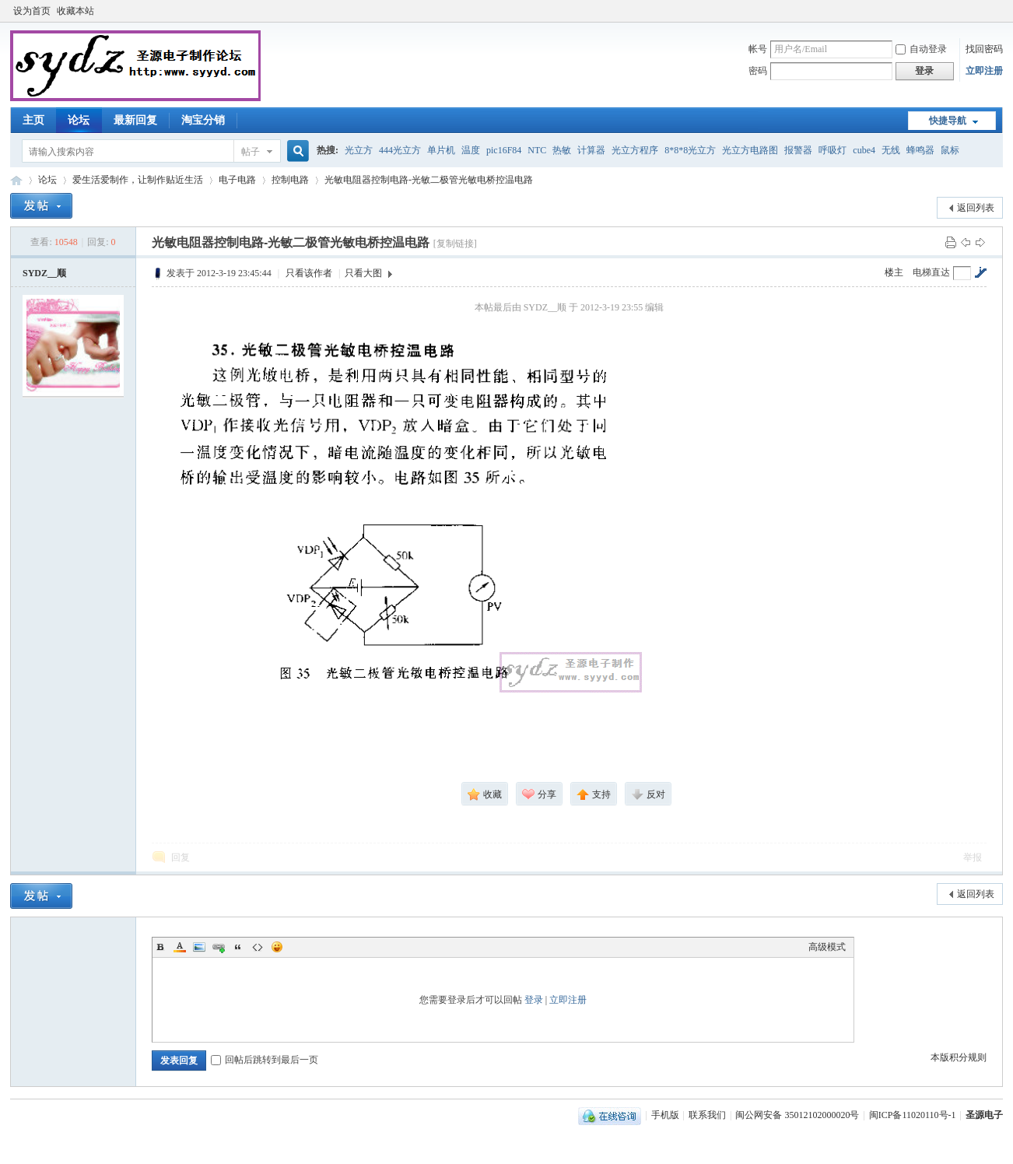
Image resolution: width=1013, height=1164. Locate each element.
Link (218, 947)
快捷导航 (947, 120)
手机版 (665, 1115)
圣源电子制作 (16, 180)
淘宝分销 (203, 120)
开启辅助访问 (999, 11)
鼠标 (950, 150)
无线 (891, 150)
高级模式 (827, 946)
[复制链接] (455, 243)
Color (180, 947)
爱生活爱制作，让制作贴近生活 (137, 179)
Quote (238, 947)
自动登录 (921, 49)
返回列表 (975, 207)
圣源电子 (984, 1115)
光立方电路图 (750, 150)
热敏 (561, 150)
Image (199, 947)
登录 (533, 999)
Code (257, 947)
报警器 (798, 150)
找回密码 (984, 49)
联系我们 (707, 1115)
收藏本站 (75, 10)
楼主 (894, 272)
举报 (972, 857)
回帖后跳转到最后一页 (264, 1059)
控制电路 (290, 179)
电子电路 (237, 179)
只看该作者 (309, 273)
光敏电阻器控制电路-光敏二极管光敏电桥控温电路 (428, 179)
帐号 (757, 49)
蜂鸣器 (920, 150)
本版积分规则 (959, 1057)
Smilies (277, 947)
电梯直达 (931, 272)
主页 (33, 120)
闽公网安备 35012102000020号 (797, 1115)
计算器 (591, 150)
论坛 (78, 120)
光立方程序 (635, 150)
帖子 (250, 151)
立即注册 (984, 70)
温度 (470, 150)
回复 (180, 857)
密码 (757, 70)
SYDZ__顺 (44, 273)
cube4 (864, 150)
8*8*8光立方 (690, 150)
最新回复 (135, 120)
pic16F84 (503, 150)
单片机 (441, 150)
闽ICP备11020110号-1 (912, 1115)
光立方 (359, 150)
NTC (537, 150)
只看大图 (363, 273)
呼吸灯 (832, 150)
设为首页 (32, 10)
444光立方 (400, 150)
